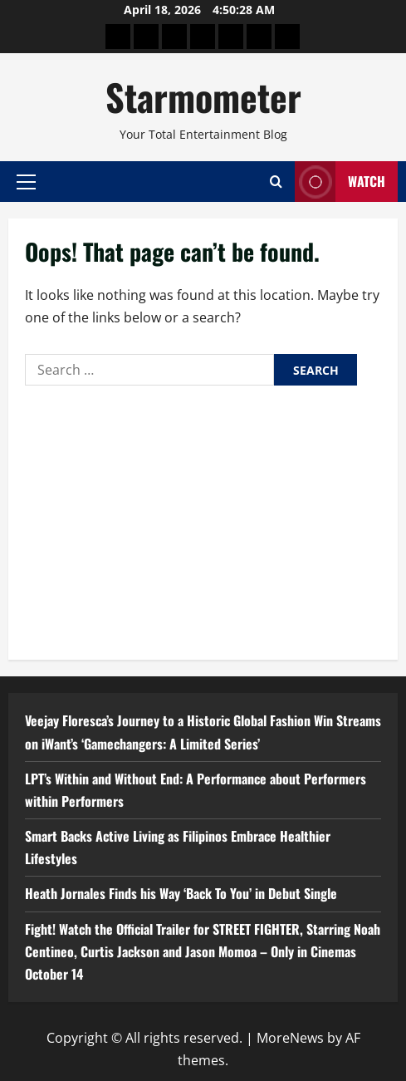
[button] (26, 181)
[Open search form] (276, 181)
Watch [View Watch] (340, 181)
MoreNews (290, 1038)
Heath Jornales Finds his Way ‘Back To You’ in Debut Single (181, 893)
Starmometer (203, 97)
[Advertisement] (203, 518)
